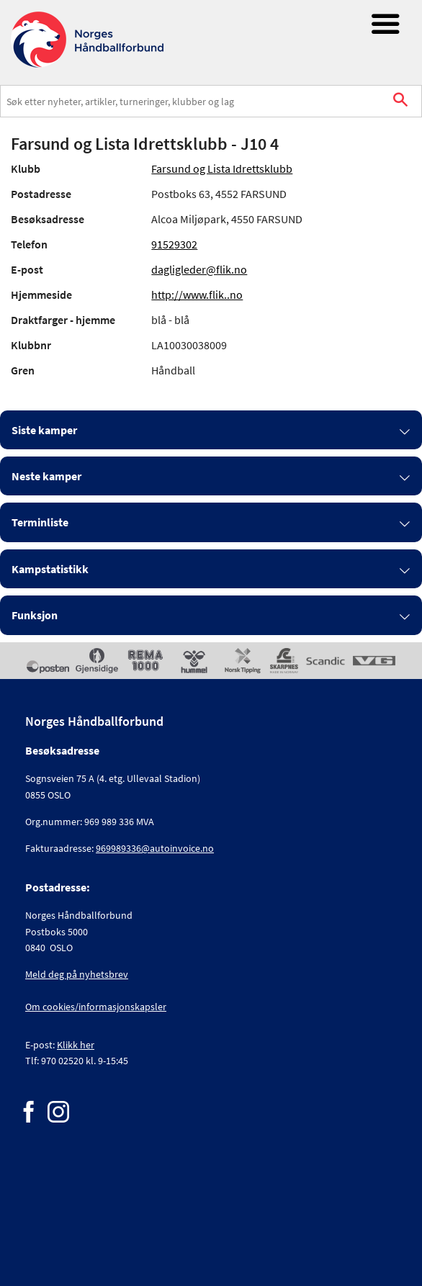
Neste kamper (46, 476)
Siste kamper (44, 430)
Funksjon (35, 615)
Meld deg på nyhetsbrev (76, 974)
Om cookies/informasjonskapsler (95, 1006)
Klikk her (75, 1044)
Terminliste (40, 522)
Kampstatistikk (50, 569)
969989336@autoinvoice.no (155, 848)
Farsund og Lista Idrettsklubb (221, 168)
